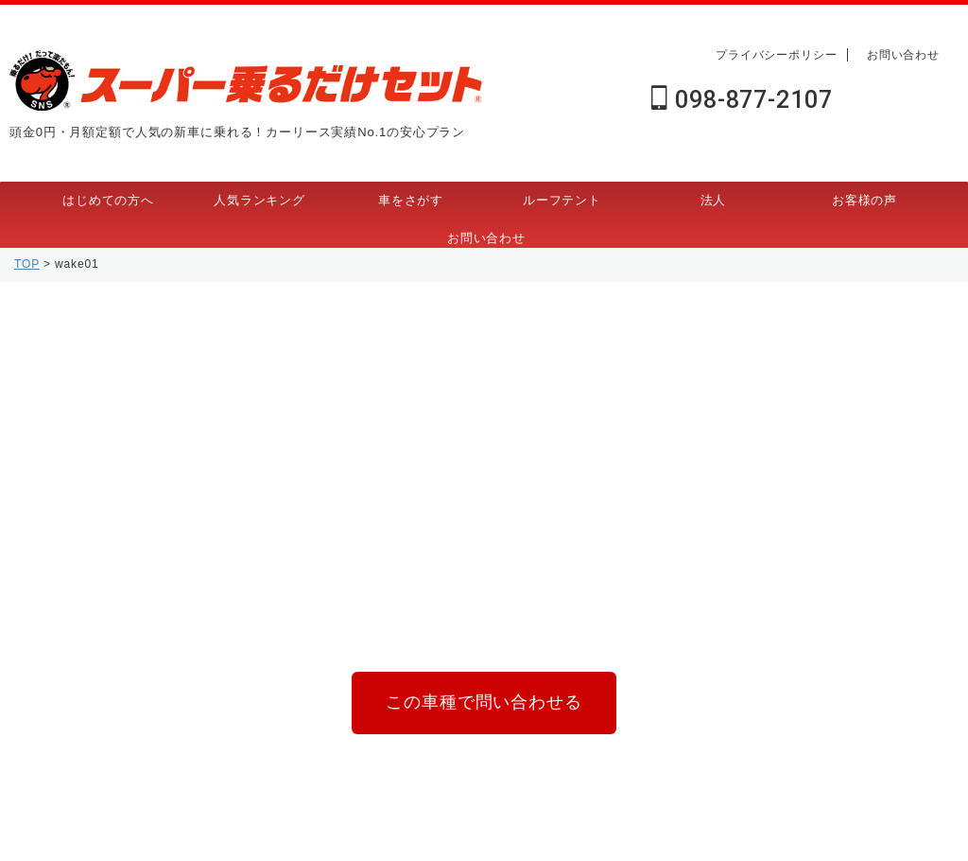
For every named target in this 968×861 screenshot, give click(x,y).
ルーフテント (562, 200)
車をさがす (410, 200)
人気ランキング (259, 200)
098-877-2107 (741, 100)
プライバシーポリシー (777, 55)
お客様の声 (864, 200)
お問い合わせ (903, 55)
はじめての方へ (108, 200)
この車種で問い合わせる (484, 699)
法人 (713, 200)
